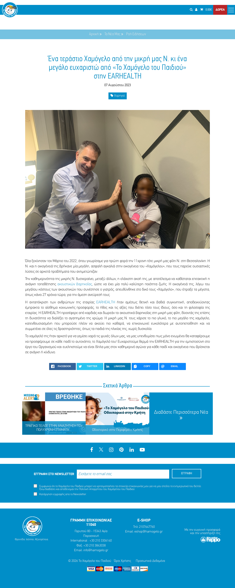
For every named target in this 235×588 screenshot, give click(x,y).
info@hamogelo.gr (95, 550)
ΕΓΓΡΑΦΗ (186, 473)
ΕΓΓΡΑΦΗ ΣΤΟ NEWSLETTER (54, 474)
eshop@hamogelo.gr (148, 531)
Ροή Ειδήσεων (136, 34)
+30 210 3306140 (100, 540)
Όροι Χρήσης (122, 561)
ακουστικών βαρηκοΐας (74, 284)
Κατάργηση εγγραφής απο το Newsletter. (60, 494)
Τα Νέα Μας (112, 34)
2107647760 (147, 527)
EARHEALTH (105, 302)
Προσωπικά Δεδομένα (150, 561)
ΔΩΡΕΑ (220, 9)
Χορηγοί (117, 95)
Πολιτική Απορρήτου (91, 489)
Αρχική (94, 34)
